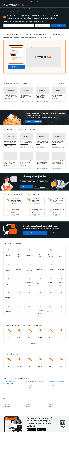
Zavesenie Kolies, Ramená (18, 11)
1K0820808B (50, 404)
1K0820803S (50, 401)
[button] (38, 9)
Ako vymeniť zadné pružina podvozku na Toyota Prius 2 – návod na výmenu (58, 211)
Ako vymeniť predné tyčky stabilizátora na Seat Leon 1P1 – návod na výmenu (16, 200)
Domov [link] (4, 11)
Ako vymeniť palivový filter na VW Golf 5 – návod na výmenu (58, 200)
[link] (16, 9)
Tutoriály (9, 11)
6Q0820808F (28, 404)
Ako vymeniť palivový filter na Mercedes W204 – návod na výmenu (16, 211)
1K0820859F (6, 401)
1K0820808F (28, 401)
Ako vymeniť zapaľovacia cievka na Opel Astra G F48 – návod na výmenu (37, 211)
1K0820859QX (6, 406)
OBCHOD (32, 1)
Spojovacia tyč (28, 11)
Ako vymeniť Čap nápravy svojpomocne (56, 381)
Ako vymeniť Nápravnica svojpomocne (11, 385)
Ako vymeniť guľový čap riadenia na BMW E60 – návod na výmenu (37, 200)
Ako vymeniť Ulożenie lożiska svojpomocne (34, 381)
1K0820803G (50, 406)
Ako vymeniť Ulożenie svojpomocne (55, 385)
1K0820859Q (28, 406)
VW (33, 11)
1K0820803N (6, 404)
